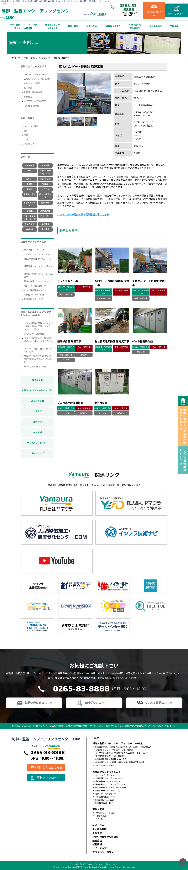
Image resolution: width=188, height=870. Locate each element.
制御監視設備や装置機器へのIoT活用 (110, 759)
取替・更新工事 (30, 204)
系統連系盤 (45, 210)
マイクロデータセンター (35, 74)
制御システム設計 (32, 83)
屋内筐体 (45, 224)
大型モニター (30, 194)
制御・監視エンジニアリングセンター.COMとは (23, 26)
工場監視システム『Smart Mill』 (39, 254)
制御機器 (28, 96)
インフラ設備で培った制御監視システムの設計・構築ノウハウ (121, 753)
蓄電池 (30, 210)
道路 (26, 135)
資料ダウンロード (176, 13)
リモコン (45, 189)
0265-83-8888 (129, 8)
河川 (26, 130)
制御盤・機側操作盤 (33, 92)
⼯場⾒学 (97, 833)
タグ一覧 (99, 819)
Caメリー (29, 178)
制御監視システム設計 (34, 294)
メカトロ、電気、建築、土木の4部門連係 (38, 350)
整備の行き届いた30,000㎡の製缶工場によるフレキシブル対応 (38, 359)
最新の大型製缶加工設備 (35, 366)
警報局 (45, 184)
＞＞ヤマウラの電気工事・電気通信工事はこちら (83, 214)
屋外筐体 (45, 229)
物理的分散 (30, 165)
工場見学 (174, 26)
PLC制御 (29, 229)
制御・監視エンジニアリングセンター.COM (34, 14)
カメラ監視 (30, 224)
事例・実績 (73, 26)
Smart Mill (45, 178)
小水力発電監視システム (35, 290)
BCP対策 (45, 165)
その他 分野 (29, 144)
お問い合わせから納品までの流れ (37, 390)
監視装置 (28, 87)
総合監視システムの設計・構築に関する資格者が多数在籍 (119, 762)
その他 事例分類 (31, 105)
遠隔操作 (45, 202)
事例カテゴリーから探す (105, 812)
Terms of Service (122, 867)
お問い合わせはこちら (154, 14)
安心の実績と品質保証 (34, 333)
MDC (29, 170)
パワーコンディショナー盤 (30, 217)
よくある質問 (155, 26)
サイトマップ (37, 453)
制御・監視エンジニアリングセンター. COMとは (117, 743)
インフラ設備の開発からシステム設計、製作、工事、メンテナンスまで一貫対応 (38, 326)
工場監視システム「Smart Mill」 (39, 78)
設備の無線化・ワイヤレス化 (37, 281)
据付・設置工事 (45, 196)
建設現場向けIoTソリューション (37, 261)
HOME (95, 738)
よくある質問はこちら (158, 703)
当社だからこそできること (52, 26)
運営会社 (37, 422)
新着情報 (37, 432)
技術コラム (91, 26)
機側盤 (30, 184)
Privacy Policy (104, 867)
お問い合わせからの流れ (135, 26)
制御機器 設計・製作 (33, 299)
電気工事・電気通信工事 (35, 101)
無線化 (30, 189)
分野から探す (101, 815)
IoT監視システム (113, 26)
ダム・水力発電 (31, 126)
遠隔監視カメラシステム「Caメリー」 (38, 268)
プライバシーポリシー (37, 443)
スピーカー (45, 216)
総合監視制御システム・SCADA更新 (38, 275)
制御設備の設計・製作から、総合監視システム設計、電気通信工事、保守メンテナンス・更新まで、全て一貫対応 (124, 748)
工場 (26, 139)
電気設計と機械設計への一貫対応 (109, 756)
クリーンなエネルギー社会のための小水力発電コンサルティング (38, 341)
